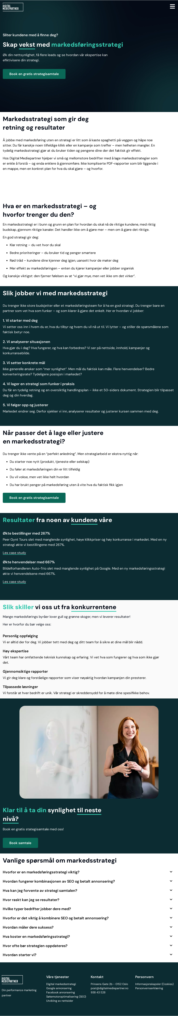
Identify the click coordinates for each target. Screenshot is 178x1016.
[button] (14, 553)
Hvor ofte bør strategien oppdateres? (35, 945)
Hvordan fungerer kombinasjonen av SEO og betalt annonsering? (59, 881)
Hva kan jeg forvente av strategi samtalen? (40, 890)
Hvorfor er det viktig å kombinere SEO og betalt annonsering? (56, 918)
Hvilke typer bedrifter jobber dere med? (37, 908)
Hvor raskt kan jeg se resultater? (31, 899)
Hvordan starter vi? (19, 954)
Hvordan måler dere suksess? (28, 927)
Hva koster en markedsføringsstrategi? (36, 936)
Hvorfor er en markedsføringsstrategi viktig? (41, 872)
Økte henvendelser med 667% (29, 562)
